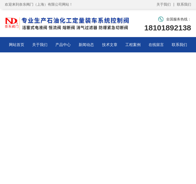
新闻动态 (86, 44)
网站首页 (16, 44)
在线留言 (156, 44)
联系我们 (184, 4)
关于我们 (163, 4)
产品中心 (63, 44)
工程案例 (133, 44)
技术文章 (109, 44)
